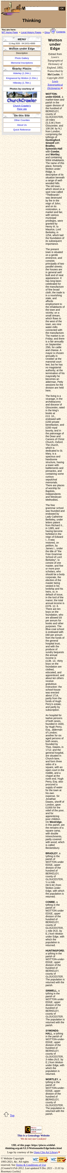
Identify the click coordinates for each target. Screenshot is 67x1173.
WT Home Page (10, 32)
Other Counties (22, 120)
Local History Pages (31, 32)
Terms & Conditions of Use (31, 1164)
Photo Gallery (22, 58)
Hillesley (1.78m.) (22, 82)
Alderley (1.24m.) (22, 73)
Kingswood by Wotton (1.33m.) (22, 78)
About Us (22, 125)
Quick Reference (21, 129)
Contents (60, 31)
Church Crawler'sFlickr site (22, 107)
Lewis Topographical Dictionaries (55, 85)
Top (12, 1115)
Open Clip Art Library (46, 1152)
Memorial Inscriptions (22, 62)
